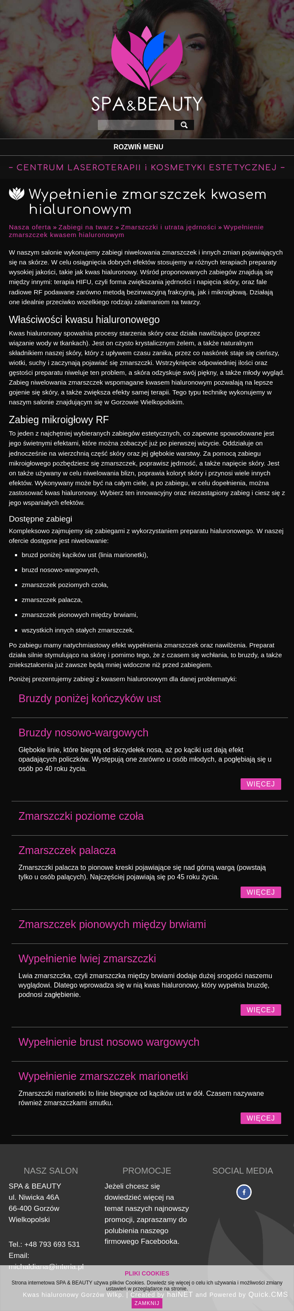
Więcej (261, 784)
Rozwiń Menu (138, 147)
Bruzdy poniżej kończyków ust (89, 698)
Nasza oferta (30, 227)
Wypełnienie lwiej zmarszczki (87, 958)
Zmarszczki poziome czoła (81, 816)
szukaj (186, 124)
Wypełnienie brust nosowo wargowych (109, 1042)
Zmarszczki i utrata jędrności (169, 227)
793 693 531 (59, 1244)
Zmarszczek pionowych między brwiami (112, 924)
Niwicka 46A (38, 1197)
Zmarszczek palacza (67, 850)
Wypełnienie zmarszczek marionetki (103, 1076)
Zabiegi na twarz (86, 227)
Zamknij (147, 1303)
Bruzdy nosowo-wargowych (83, 733)
